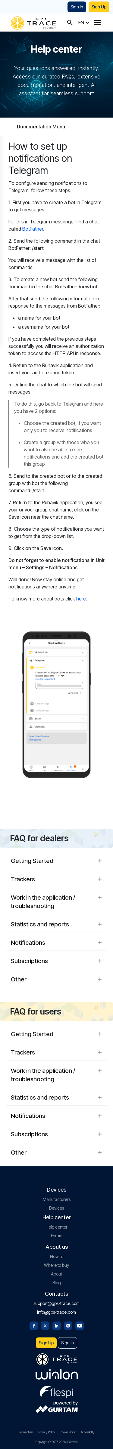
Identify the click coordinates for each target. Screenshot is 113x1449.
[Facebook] (34, 1325)
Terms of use (26, 1432)
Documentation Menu (41, 127)
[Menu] (97, 22)
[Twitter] (45, 1325)
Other (56, 979)
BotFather (32, 229)
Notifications (56, 942)
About (56, 1273)
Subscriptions (56, 961)
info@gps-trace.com (56, 1312)
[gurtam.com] (57, 1374)
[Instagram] (68, 1325)
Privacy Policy (46, 1432)
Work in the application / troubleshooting (56, 901)
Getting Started (56, 861)
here (81, 599)
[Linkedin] (56, 1325)
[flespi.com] (57, 1390)
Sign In (77, 6)
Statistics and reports (56, 924)
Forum (56, 1235)
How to (56, 1256)
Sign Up (99, 6)
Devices (56, 1208)
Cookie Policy (68, 1432)
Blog (56, 1282)
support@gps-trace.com (56, 1303)
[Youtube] (79, 1325)
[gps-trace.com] (33, 22)
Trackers (56, 879)
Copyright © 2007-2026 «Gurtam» (57, 1442)
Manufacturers (57, 1199)
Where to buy (56, 1265)
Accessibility (87, 1432)
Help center (56, 1227)
